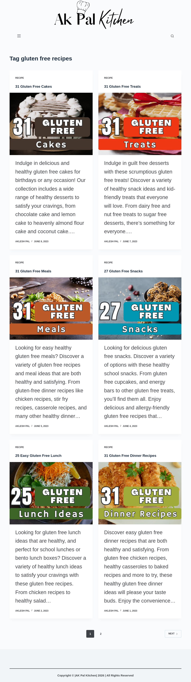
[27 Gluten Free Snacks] (139, 308)
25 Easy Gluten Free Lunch (40, 455)
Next (173, 633)
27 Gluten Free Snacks (124, 271)
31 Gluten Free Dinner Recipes (132, 455)
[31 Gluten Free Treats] (139, 124)
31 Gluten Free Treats (123, 86)
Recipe (19, 78)
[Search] (172, 36)
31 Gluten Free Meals (34, 271)
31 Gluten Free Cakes (34, 86)
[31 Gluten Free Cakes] (51, 124)
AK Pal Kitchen (86, 675)
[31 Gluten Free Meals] (51, 308)
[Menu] (19, 36)
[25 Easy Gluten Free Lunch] (51, 493)
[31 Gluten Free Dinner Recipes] (139, 493)
